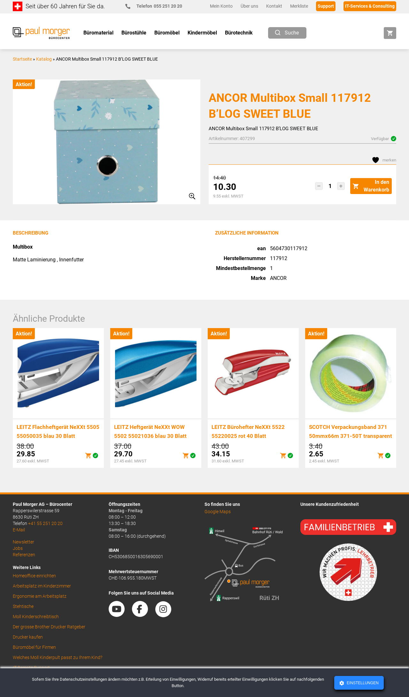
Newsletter (23, 541)
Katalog (44, 59)
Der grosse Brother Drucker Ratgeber (49, 626)
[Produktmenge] (330, 186)
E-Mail (19, 529)
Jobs (18, 548)
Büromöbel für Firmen (34, 647)
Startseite (22, 59)
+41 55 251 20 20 (45, 523)
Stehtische (23, 606)
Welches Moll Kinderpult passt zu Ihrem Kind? (57, 657)
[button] (319, 186)
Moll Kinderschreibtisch (36, 616)
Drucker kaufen (28, 637)
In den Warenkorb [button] (371, 186)
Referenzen (24, 554)
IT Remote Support (31, 667)
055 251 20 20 (156, 6)
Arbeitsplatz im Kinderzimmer (42, 585)
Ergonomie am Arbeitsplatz (39, 596)
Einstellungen (362, 683)
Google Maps (217, 511)
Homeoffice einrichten (34, 575)
